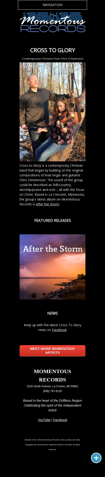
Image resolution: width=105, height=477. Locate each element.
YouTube (44, 420)
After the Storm (47, 204)
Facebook (59, 330)
